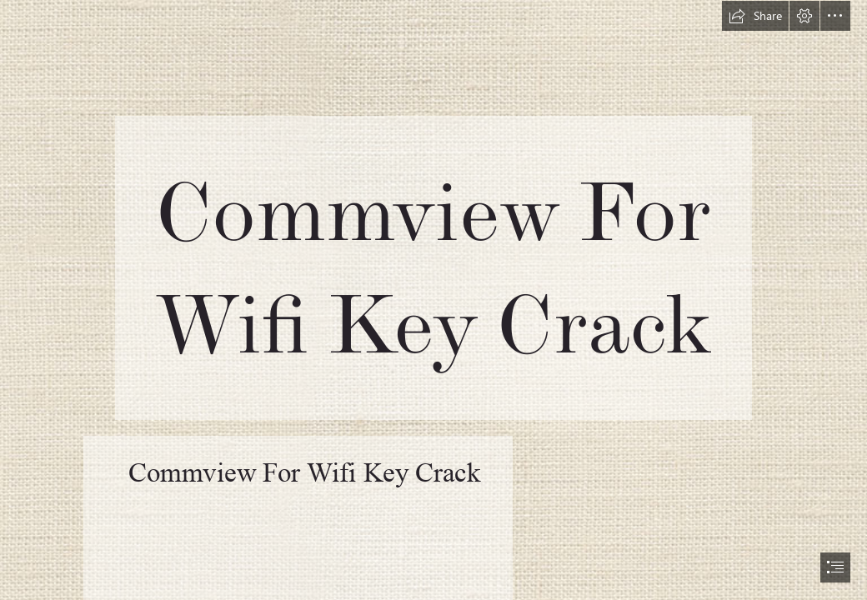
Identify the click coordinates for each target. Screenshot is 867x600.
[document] (433, 300)
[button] (755, 16)
